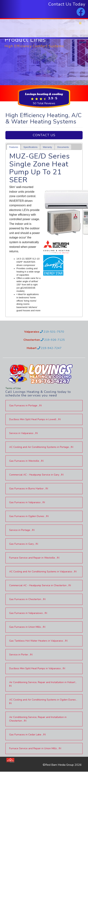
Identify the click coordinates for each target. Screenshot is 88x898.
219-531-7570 (52, 332)
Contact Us (44, 135)
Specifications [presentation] (30, 147)
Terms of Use (13, 388)
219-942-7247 (49, 348)
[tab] (14, 147)
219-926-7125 (53, 340)
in (25, 405)
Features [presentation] (13, 147)
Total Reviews (44, 103)
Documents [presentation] (63, 147)
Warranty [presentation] (47, 147)
